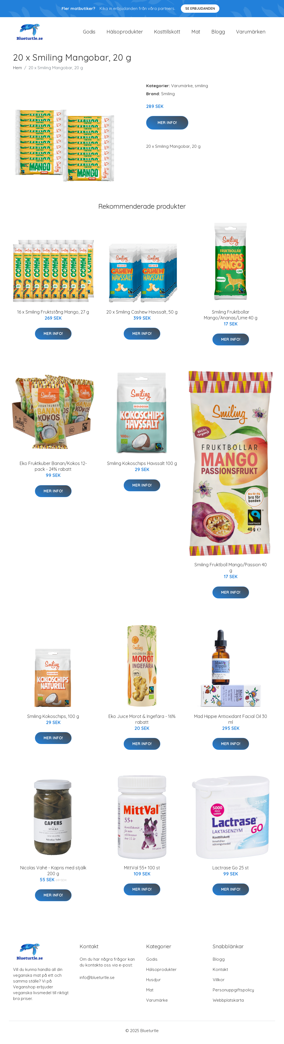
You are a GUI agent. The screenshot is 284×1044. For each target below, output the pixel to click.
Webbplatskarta (228, 1004)
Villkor (219, 983)
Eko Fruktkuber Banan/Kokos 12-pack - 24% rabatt (53, 470)
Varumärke (182, 89)
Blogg (218, 33)
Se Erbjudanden (200, 8)
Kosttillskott (167, 33)
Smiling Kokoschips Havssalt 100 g (142, 467)
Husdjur (153, 983)
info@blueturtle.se (97, 981)
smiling (201, 89)
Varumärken (250, 33)
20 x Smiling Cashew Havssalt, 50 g (142, 316)
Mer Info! (167, 126)
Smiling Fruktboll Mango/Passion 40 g (230, 571)
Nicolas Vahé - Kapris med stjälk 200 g (53, 874)
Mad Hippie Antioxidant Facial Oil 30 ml (230, 723)
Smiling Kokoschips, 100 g (53, 720)
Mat (195, 33)
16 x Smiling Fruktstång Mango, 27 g (53, 316)
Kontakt (220, 973)
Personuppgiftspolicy (233, 993)
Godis (89, 33)
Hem (17, 71)
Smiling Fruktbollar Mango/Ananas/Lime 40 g (230, 318)
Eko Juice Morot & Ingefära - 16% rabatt (142, 723)
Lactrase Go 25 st (230, 871)
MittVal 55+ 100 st (142, 871)
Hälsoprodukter (124, 33)
